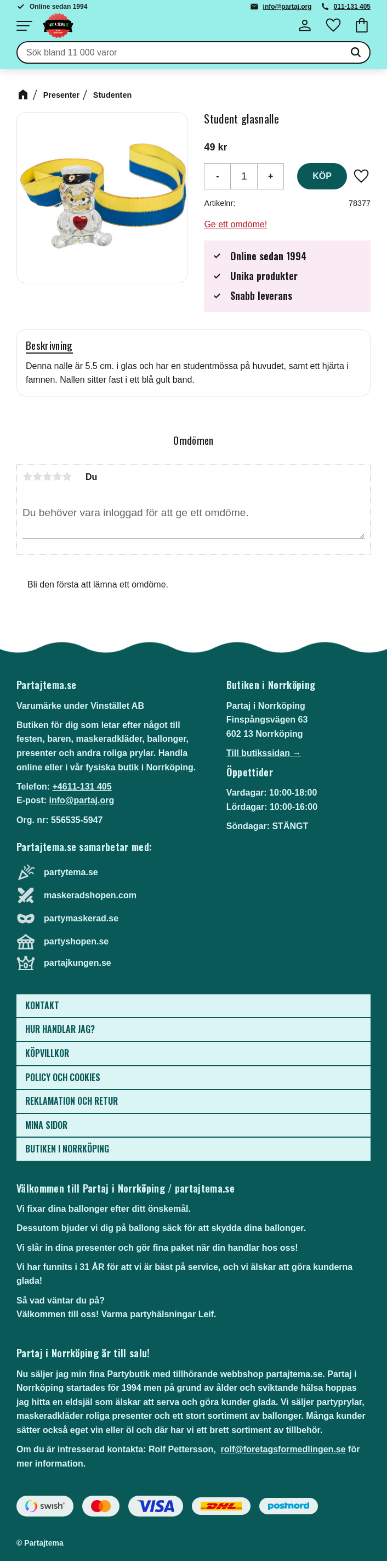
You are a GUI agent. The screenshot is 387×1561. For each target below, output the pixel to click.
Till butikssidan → (263, 753)
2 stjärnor (37, 477)
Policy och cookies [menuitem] (62, 1077)
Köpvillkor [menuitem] (47, 1053)
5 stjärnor (67, 477)
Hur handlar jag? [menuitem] (60, 1029)
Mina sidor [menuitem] (46, 1125)
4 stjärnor (57, 477)
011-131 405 (352, 6)
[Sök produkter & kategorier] (180, 52)
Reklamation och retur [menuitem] (71, 1100)
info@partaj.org (287, 6)
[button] (24, 26)
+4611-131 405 (81, 786)
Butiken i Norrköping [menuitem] (67, 1148)
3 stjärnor (47, 477)
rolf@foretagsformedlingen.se (283, 1449)
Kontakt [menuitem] (42, 1005)
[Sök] (355, 52)
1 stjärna (27, 477)
